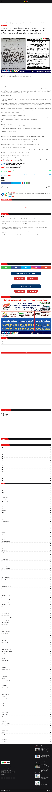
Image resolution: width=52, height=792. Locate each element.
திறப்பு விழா (26, 640)
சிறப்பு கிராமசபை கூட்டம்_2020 (26, 629)
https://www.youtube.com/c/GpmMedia (13, 167)
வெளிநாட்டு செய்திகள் (26, 725)
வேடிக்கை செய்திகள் (26, 730)
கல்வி (26, 584)
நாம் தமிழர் (26, 653)
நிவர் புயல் (26, 656)
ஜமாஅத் (26, 734)
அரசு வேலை (26, 543)
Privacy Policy (49, 790)
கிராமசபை (26, 593)
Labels (3, 483)
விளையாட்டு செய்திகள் (26, 723)
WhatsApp (26, 532)
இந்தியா (26, 552)
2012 (26, 478)
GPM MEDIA (8, 790)
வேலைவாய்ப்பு (26, 732)
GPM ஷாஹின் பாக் (26, 504)
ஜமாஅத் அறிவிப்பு (26, 736)
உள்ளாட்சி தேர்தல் (26, 566)
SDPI (26, 517)
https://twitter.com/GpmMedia (13, 164)
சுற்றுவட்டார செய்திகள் (26, 631)
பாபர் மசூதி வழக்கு (26, 660)
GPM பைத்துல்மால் (26, 495)
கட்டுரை (26, 581)
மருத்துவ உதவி (26, 676)
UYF (26, 530)
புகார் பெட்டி (26, 662)
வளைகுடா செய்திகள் (26, 707)
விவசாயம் (26, 716)
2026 (26, 447)
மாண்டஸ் (26, 683)
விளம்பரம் (26, 721)
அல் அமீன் (26, 545)
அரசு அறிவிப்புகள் (26, 539)
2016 (26, 469)
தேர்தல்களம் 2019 (26, 647)
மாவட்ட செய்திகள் (26, 687)
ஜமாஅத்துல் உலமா (26, 739)
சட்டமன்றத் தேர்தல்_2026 (26, 620)
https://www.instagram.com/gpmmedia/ (16, 166)
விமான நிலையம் (26, 714)
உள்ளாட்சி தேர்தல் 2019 (26, 568)
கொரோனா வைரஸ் (26, 615)
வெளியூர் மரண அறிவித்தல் (26, 727)
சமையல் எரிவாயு (26, 626)
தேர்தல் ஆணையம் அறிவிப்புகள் (26, 644)
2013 (26, 476)
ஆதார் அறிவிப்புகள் (26, 550)
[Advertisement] (26, 12)
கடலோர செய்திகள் (26, 579)
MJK (26, 508)
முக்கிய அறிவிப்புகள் (26, 694)
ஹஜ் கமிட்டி (26, 741)
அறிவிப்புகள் (26, 548)
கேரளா (26, 611)
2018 (26, 465)
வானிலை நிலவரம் (26, 709)
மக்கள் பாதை (26, 671)
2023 (26, 454)
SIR (26, 519)
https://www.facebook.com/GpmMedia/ (16, 163)
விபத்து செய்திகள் (26, 712)
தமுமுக (26, 635)
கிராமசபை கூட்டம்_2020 (26, 597)
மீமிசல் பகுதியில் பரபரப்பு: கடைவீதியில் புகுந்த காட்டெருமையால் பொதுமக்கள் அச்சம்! (45, 750)
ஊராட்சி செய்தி (26, 575)
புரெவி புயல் (26, 667)
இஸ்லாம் (26, 561)
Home (2, 22)
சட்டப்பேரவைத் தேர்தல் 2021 (26, 617)
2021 (26, 458)
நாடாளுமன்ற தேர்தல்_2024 (26, 649)
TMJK (26, 523)
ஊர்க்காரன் (3, 35)
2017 (26, 467)
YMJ (26, 534)
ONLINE (26, 512)
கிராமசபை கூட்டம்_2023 (26, 604)
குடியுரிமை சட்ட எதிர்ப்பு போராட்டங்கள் (26, 608)
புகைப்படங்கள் (26, 665)
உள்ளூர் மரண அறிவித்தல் (26, 572)
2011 (26, 480)
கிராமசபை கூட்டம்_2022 (26, 602)
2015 (26, 471)
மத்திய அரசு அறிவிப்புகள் (26, 674)
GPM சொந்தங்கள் (26, 492)
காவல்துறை (26, 590)
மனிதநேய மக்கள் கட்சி (26, 680)
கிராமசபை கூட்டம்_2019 (26, 595)
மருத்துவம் (26, 678)
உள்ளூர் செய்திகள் (26, 570)
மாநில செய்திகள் (26, 685)
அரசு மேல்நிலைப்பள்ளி (26, 541)
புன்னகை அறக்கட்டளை (26, 669)
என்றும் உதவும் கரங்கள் (26, 577)
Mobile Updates (26, 510)
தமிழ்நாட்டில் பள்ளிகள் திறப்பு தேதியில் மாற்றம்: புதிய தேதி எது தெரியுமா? (45, 783)
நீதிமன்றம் (26, 658)
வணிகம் (26, 705)
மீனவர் (26, 692)
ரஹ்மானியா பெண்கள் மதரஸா (26, 698)
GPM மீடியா (26, 499)
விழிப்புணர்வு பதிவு (26, 718)
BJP (26, 486)
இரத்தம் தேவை (26, 554)
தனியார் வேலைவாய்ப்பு (26, 638)
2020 (26, 460)
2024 (26, 452)
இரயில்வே (6, 177)
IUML (26, 506)
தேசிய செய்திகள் (26, 642)
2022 (26, 456)
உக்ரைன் (26, 563)
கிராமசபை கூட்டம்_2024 (26, 606)
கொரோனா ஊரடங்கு (26, 613)
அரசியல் (26, 536)
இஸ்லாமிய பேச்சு (26, 559)
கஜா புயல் (26, 588)
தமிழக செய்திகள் (7, 22)
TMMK (26, 526)
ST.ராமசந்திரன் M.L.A (26, 521)
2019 (26, 463)
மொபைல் (26, 696)
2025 (26, 449)
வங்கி (26, 703)
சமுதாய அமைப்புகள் (26, 622)
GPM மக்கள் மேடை (26, 497)
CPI (26, 488)
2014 (26, 474)
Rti (26, 515)
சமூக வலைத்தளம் (26, 624)
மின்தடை (26, 689)
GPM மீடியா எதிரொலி (26, 501)
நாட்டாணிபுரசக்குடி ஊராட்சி (26, 651)
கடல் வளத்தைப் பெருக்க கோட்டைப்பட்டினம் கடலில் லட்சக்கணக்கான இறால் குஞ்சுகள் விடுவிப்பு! (45, 776)
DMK (26, 490)
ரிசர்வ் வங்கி (26, 701)
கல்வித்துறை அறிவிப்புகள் (26, 586)
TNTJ (26, 528)
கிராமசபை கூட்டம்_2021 (26, 599)
